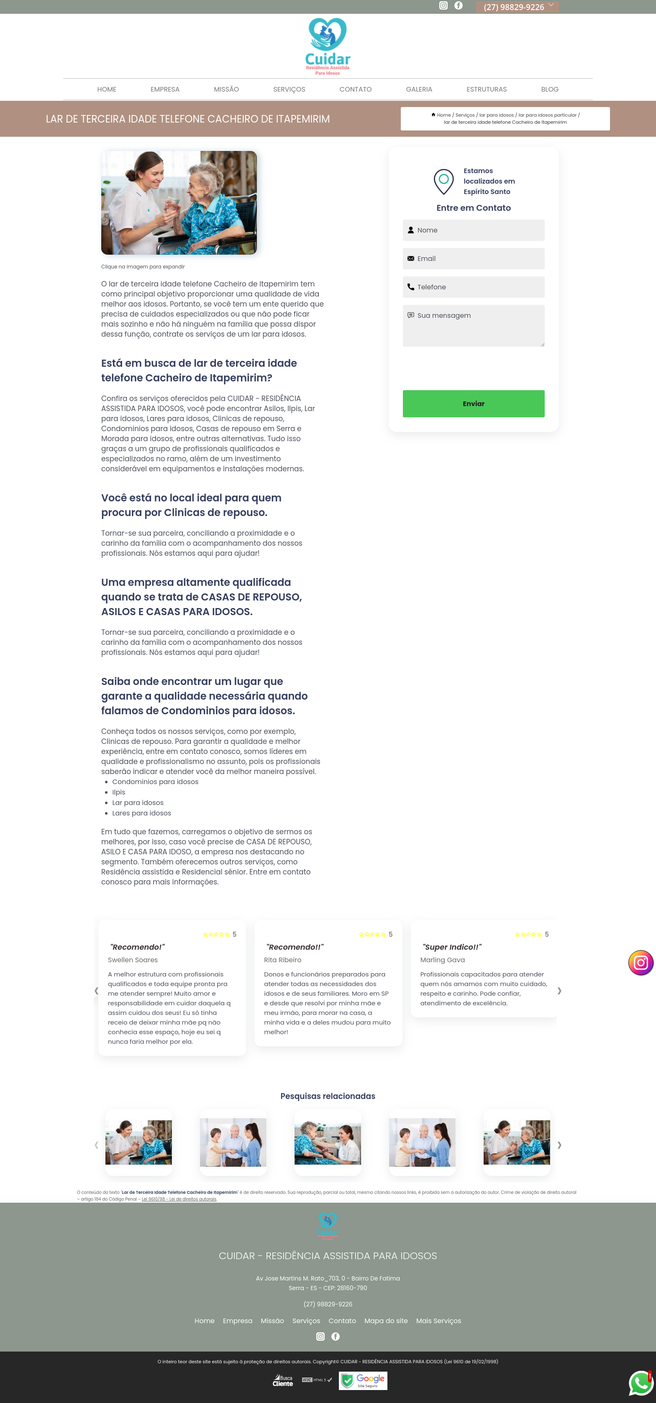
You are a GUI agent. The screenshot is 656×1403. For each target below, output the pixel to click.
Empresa (165, 89)
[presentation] (474, 367)
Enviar (474, 404)
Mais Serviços (438, 1321)
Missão (226, 89)
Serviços (289, 89)
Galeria (419, 89)
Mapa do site (386, 1321)
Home (107, 89)
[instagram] (443, 6)
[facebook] (458, 6)
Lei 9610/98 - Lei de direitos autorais (179, 1199)
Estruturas (487, 89)
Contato (356, 89)
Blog (550, 89)
